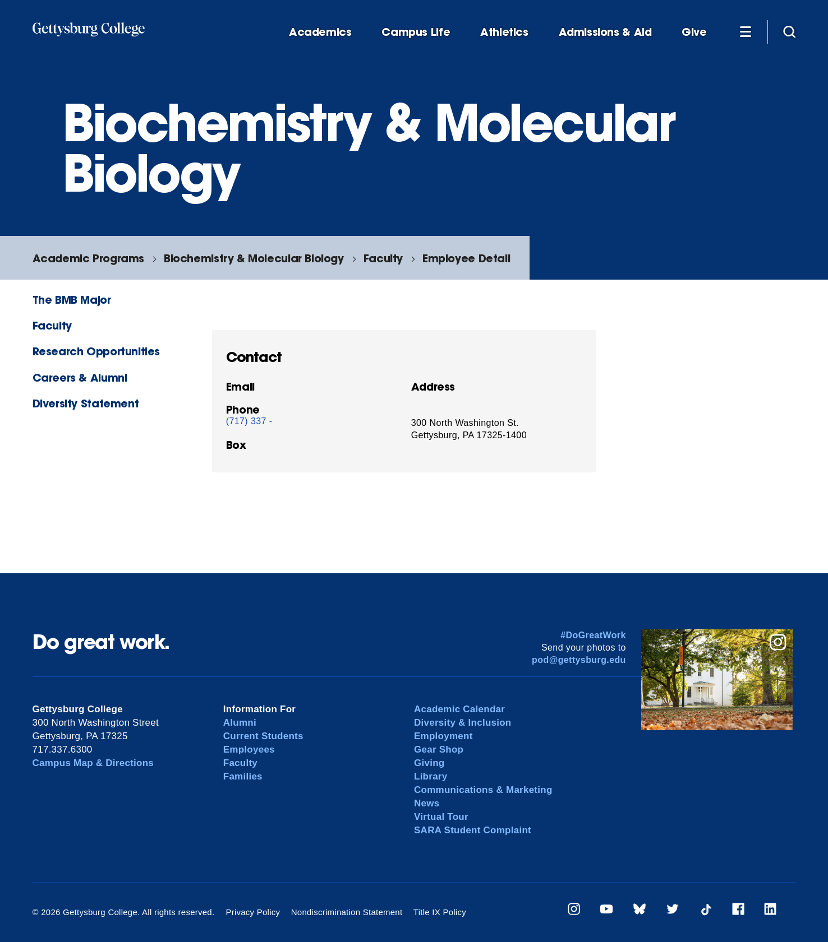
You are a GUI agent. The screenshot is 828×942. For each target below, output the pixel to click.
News (426, 803)
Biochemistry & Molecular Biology (254, 258)
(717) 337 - (249, 421)
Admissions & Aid (605, 32)
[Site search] (789, 31)
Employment (443, 736)
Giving (429, 763)
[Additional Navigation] (745, 31)
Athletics (504, 32)
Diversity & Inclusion (463, 722)
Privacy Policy (253, 912)
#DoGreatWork (593, 635)
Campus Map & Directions (93, 763)
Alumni (239, 722)
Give (694, 32)
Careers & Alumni (80, 377)
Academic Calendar (459, 709)
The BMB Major (72, 299)
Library (430, 776)
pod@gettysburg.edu (579, 660)
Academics (320, 32)
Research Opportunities (96, 351)
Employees (249, 749)
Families (243, 776)
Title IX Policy (439, 912)
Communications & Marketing (483, 790)
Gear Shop (438, 749)
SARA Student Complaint (472, 830)
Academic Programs (88, 258)
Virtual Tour (441, 816)
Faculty (383, 258)
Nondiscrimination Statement (347, 912)
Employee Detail (466, 258)
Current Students (263, 736)
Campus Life (415, 32)
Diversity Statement (86, 403)
